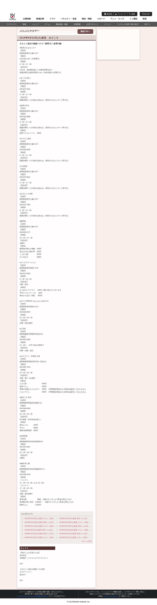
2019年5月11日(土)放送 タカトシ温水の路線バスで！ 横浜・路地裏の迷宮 (54, 526)
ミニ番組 (133, 19)
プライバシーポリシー (111, 596)
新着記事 (40, 19)
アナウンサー (12, 24)
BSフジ (147, 24)
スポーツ (101, 19)
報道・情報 (87, 19)
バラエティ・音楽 (68, 19)
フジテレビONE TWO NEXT (128, 24)
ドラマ (52, 19)
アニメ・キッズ (117, 19)
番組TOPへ (85, 31)
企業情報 (27, 19)
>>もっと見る (86, 541)
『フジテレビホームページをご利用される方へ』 (33, 596)
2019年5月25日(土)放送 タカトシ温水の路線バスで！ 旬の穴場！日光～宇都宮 (55, 518)
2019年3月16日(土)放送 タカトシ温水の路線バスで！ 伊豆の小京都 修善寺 (88, 530)
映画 (145, 19)
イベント (107, 24)
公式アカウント (92, 24)
